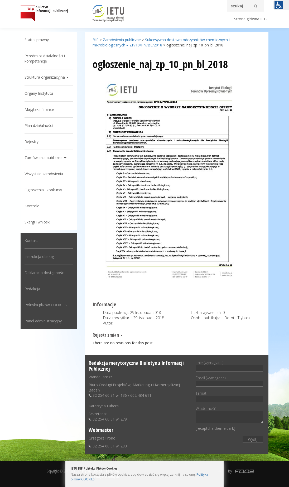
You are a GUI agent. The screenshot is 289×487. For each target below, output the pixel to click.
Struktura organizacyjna (45, 77)
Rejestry (31, 141)
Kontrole (32, 205)
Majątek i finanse (39, 109)
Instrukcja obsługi (40, 256)
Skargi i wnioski (37, 222)
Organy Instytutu (39, 93)
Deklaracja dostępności (45, 272)
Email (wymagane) (229, 380)
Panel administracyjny (43, 320)
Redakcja (32, 288)
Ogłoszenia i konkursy (43, 189)
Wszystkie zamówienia (44, 173)
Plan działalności (39, 125)
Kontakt (31, 240)
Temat (229, 396)
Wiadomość (229, 415)
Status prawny (37, 39)
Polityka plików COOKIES (46, 304)
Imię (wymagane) (229, 365)
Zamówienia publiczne (43, 157)
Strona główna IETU (251, 18)
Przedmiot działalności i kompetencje (45, 58)
